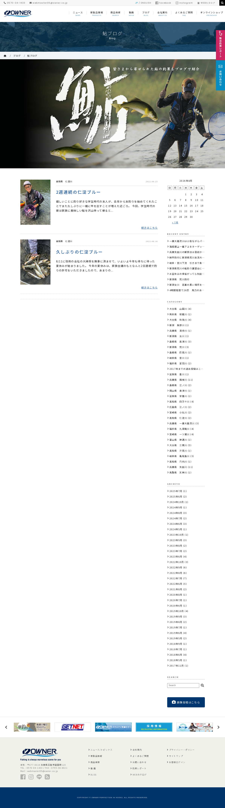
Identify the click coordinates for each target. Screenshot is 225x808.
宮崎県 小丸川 (178, 412)
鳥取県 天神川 (178, 472)
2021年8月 (175, 589)
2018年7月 (175, 649)
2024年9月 (175, 507)
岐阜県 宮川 (177, 357)
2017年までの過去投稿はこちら (187, 368)
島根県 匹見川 (178, 352)
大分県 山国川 (178, 308)
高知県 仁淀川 (64, 181)
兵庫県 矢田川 (178, 467)
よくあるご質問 (141, 755)
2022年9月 (175, 567)
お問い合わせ (139, 762)
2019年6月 (175, 632)
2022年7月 (175, 578)
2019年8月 (175, 621)
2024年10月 (176, 501)
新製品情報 (96, 755)
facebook (163, 2)
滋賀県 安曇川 (178, 396)
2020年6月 (175, 605)
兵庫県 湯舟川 (178, 330)
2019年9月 (175, 616)
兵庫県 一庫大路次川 (182, 423)
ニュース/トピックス (101, 749)
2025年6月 (175, 496)
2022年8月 (175, 572)
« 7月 (175, 222)
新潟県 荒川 (177, 347)
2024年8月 (175, 512)
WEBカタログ (206, 2)
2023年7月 (175, 551)
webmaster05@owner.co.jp (49, 2)
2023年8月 (175, 545)
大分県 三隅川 (178, 445)
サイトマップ (176, 755)
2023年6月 (175, 556)
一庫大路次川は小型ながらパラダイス (190, 241)
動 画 (93, 768)
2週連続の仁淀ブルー (78, 192)
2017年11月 (176, 665)
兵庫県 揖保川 (178, 379)
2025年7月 (175, 491)
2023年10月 (176, 534)
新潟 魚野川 (177, 325)
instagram (184, 2)
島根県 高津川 (178, 341)
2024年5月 (175, 529)
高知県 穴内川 (178, 461)
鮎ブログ (32, 55)
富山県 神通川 (178, 439)
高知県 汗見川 (178, 450)
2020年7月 (175, 600)
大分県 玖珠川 (178, 319)
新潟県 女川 (177, 336)
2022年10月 (176, 561)
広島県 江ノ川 (178, 407)
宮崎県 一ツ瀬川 (179, 434)
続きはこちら (149, 228)
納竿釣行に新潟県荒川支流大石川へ (189, 257)
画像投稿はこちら (186, 702)
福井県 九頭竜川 (179, 428)
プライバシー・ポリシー (182, 749)
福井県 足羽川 (178, 363)
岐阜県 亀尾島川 (179, 456)
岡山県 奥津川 (178, 390)
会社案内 (137, 749)
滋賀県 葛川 (177, 374)
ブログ (17, 55)
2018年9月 (175, 643)
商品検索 (95, 762)
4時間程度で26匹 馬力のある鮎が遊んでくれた (196, 290)
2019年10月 (176, 611)
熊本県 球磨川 (178, 314)
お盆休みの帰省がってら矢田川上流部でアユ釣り (197, 273)
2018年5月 (175, 660)
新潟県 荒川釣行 (179, 279)
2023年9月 (175, 540)
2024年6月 (175, 523)
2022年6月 (175, 583)
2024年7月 (175, 518)
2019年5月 (175, 638)
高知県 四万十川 (179, 401)
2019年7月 (175, 627)
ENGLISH (146, 2)
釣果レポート (139, 768)
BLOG (94, 774)
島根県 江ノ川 (178, 385)
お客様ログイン (177, 762)
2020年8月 (175, 594)
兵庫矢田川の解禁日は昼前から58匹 (190, 252)
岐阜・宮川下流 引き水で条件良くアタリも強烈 (197, 262)
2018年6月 (175, 654)
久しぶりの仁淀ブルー (79, 251)
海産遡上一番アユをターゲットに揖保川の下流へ (197, 246)
